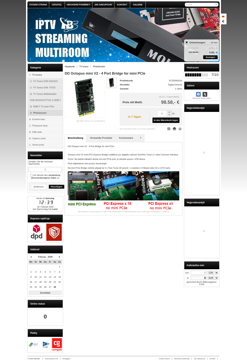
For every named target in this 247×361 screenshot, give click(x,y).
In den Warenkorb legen (166, 120)
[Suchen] (216, 4)
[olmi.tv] (100, 35)
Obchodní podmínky (182, 359)
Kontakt (212, 359)
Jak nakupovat (199, 359)
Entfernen (39, 187)
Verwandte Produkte (101, 138)
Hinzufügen (56, 187)
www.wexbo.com (51, 359)
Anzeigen (210, 57)
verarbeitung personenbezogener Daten (45, 176)
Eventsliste (45, 293)
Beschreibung (75, 138)
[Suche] (201, 5)
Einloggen (66, 359)
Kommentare (126, 138)
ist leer (214, 42)
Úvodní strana (164, 359)
